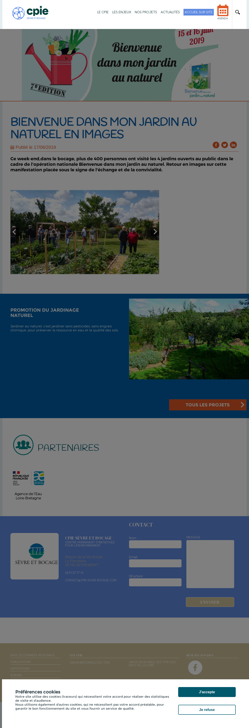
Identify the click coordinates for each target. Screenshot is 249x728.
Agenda (222, 15)
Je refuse (207, 710)
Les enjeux (121, 12)
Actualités (170, 12)
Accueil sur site (199, 12)
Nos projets (146, 12)
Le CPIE (103, 12)
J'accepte (207, 692)
